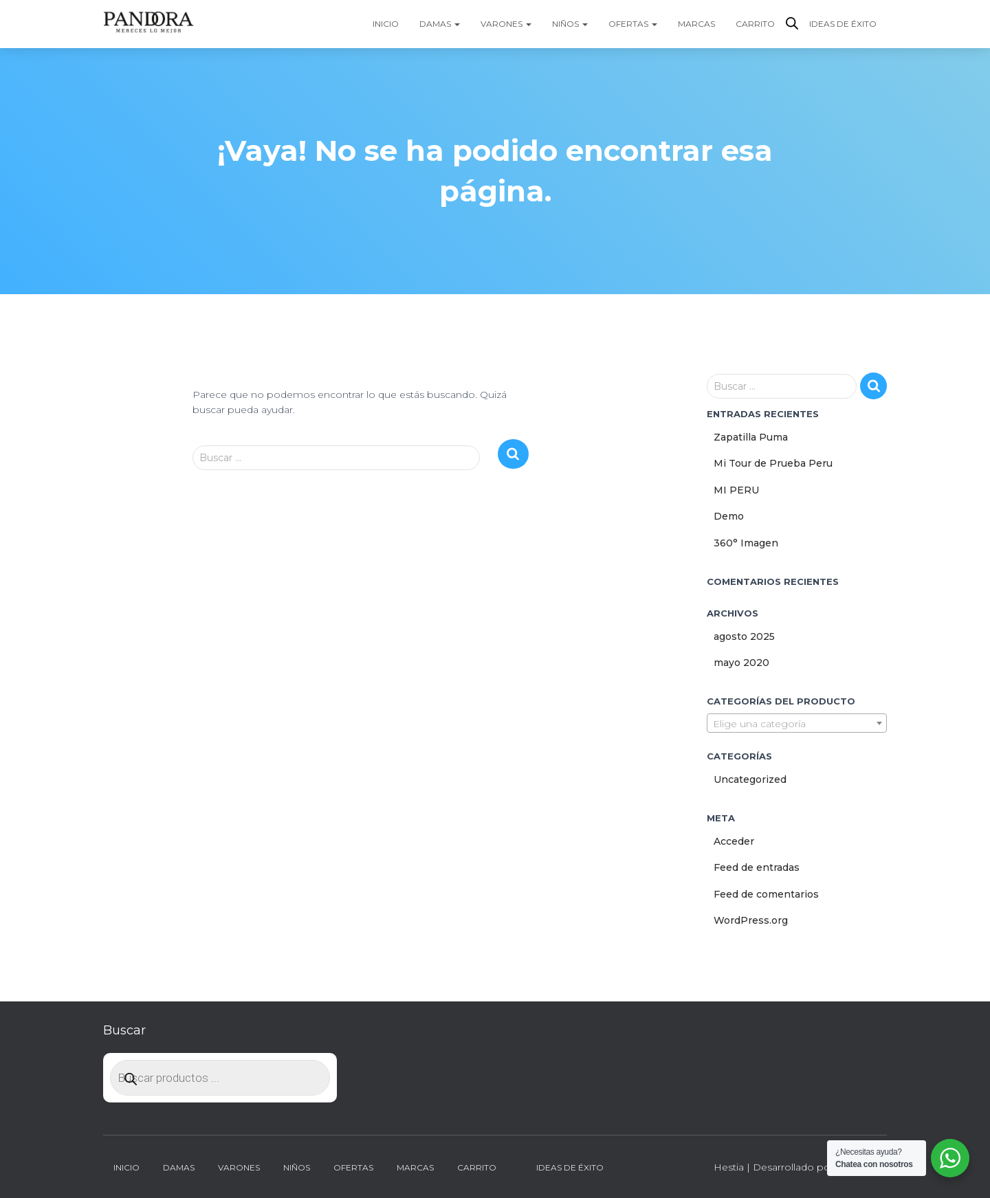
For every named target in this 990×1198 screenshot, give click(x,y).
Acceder (734, 841)
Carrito (755, 24)
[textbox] (797, 723)
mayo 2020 (741, 662)
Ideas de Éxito (843, 24)
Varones (506, 24)
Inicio (386, 24)
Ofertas (632, 24)
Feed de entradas (757, 867)
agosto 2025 (744, 636)
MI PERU (736, 490)
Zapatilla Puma (751, 437)
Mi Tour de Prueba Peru (773, 463)
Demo (729, 516)
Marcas (696, 24)
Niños (570, 24)
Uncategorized (750, 779)
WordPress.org (751, 920)
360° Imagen (746, 543)
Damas (439, 24)
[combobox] (797, 723)
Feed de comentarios (766, 894)
